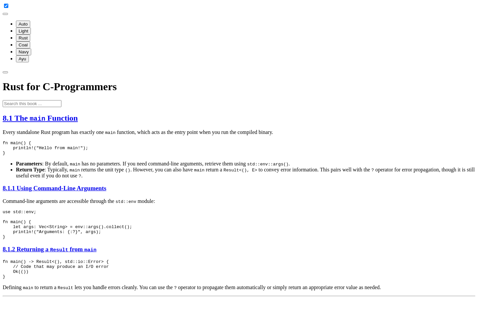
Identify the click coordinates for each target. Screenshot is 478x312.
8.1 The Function (40, 118)
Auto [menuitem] (23, 24)
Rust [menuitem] (23, 37)
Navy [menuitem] (24, 51)
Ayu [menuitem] (22, 58)
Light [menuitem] (23, 31)
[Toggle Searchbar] (5, 72)
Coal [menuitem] (23, 44)
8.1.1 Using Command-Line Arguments (54, 191)
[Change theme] (5, 14)
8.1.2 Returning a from (50, 258)
